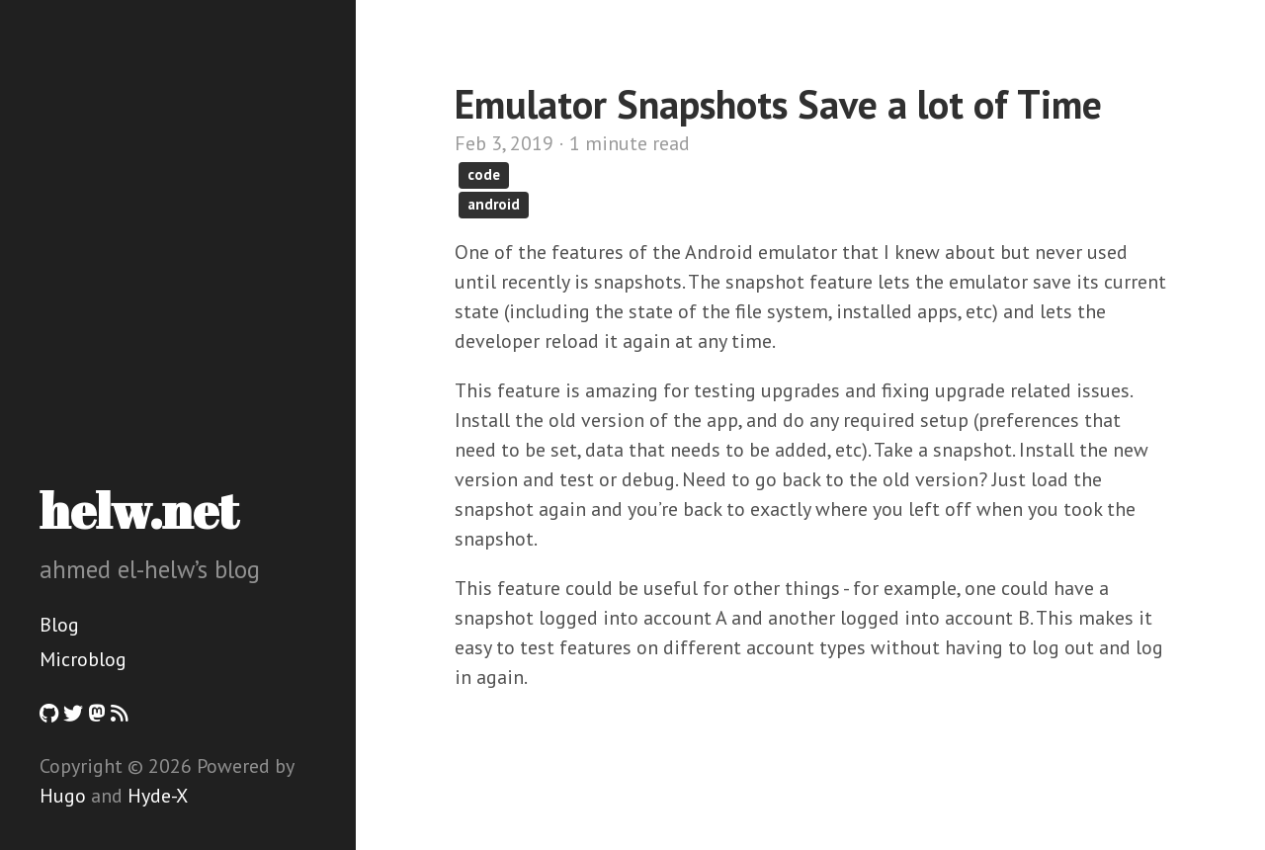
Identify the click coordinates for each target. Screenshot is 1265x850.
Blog (59, 625)
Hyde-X (157, 795)
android (493, 204)
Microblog (83, 659)
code (483, 174)
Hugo (63, 795)
